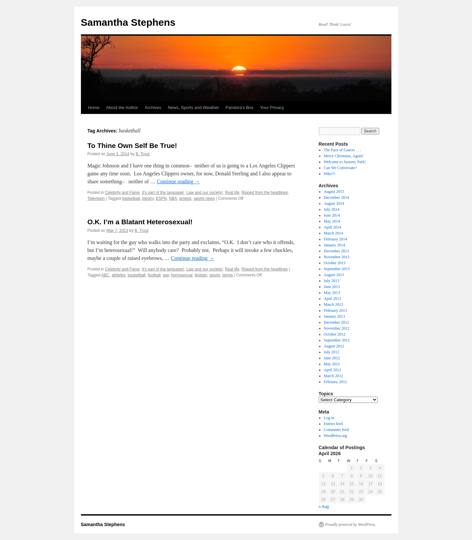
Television (96, 198)
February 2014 (335, 239)
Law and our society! (204, 192)
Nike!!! (329, 173)
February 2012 (335, 381)
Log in (329, 417)
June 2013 (332, 286)
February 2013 (335, 310)
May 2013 (332, 292)
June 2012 (332, 358)
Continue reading (178, 181)
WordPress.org (335, 435)
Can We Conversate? (340, 167)
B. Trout (143, 154)
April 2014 (332, 227)
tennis (227, 275)
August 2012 (334, 346)
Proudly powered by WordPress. (350, 524)
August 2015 (334, 191)
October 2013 (334, 263)
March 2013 (333, 304)
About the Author (122, 107)
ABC (105, 275)
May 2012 (332, 364)
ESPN (161, 198)
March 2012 (333, 376)
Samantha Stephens (128, 22)
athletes (119, 275)
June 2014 (332, 215)
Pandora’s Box (239, 107)
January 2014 (334, 245)
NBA (173, 198)
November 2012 (336, 328)
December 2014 (336, 197)
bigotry (148, 198)
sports (214, 275)
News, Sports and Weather (193, 107)
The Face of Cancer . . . (342, 150)
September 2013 (336, 269)
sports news (204, 198)
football (154, 275)
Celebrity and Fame (122, 192)
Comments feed (336, 429)
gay (166, 275)
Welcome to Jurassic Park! (345, 162)
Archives (153, 107)
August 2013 (334, 274)
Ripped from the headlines (264, 192)
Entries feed (333, 423)
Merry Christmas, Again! (343, 156)
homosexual (182, 275)
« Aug (324, 506)
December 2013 (336, 251)
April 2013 (332, 298)
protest (185, 198)
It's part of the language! (163, 192)
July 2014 (331, 209)
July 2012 (331, 352)
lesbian (201, 275)
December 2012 (336, 322)
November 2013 (336, 257)
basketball (131, 198)
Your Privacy (272, 107)
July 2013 (331, 280)
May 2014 (332, 221)
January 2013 (334, 316)
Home (94, 107)
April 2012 (332, 370)
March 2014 (333, 233)
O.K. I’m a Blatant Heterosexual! (140, 222)
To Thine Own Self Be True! (132, 145)
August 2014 (334, 203)
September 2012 (336, 340)
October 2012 (334, 334)
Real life (232, 192)
